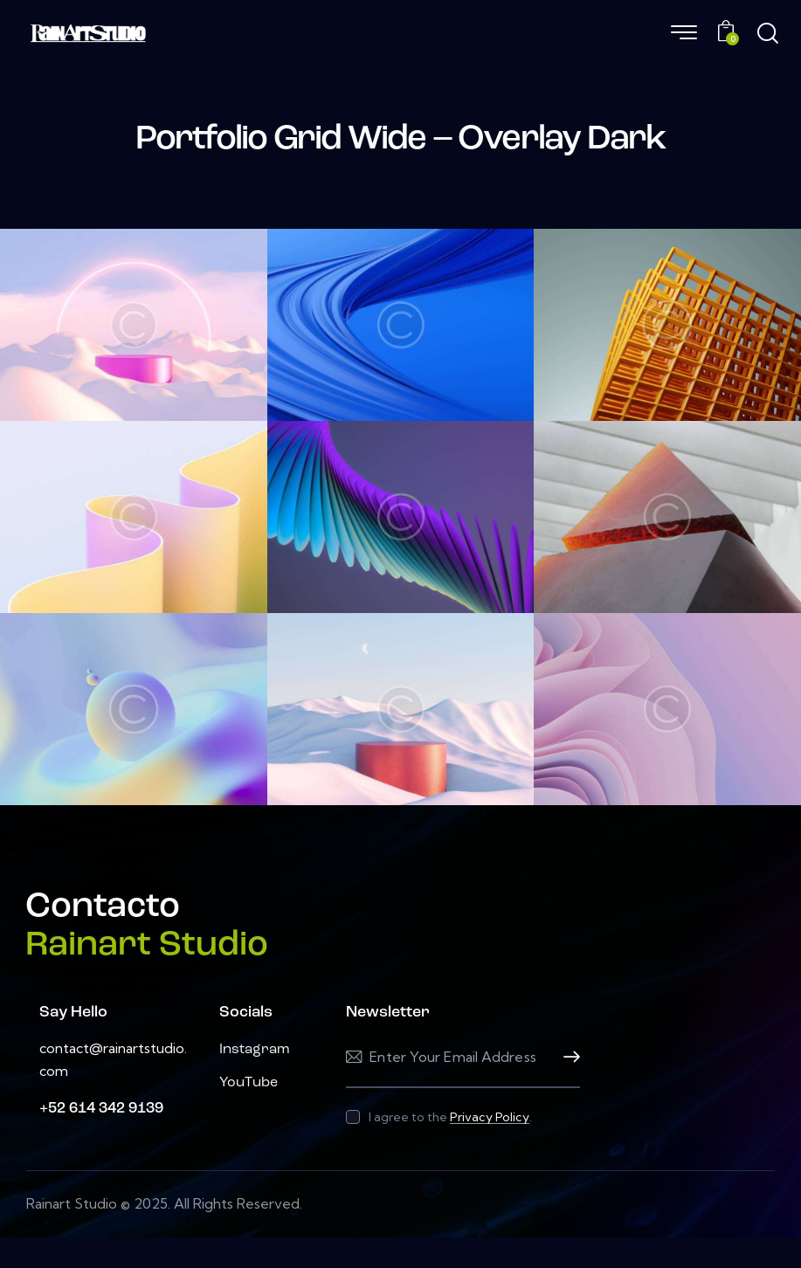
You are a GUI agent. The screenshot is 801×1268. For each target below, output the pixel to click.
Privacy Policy (489, 1117)
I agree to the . (450, 1117)
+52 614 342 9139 (101, 1108)
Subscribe (567, 1057)
